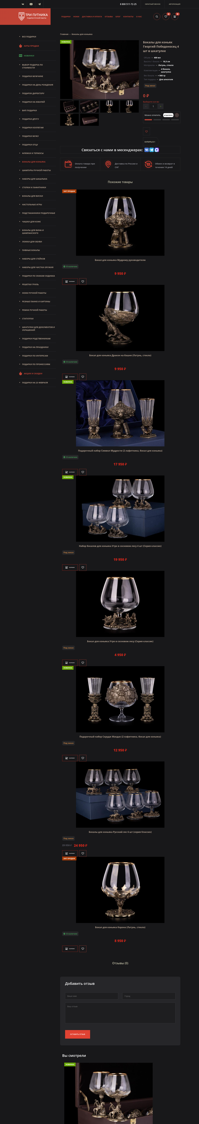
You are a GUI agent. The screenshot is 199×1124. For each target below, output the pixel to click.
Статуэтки (27, 318)
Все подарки (29, 36)
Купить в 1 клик (150, 144)
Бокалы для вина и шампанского (33, 231)
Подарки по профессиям (36, 364)
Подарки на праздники (35, 347)
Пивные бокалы (31, 250)
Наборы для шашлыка (34, 179)
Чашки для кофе (31, 221)
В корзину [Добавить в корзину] (73, 279)
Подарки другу (30, 119)
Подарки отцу (30, 144)
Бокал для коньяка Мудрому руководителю (120, 257)
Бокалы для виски (32, 196)
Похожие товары (120, 181)
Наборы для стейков (33, 258)
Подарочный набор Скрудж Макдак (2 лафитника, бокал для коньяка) (120, 734)
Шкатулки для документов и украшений (38, 328)
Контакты (128, 16)
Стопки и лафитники (34, 187)
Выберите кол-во (151, 101)
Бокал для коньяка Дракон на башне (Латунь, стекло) (120, 353)
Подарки (66, 16)
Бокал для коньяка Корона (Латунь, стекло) (120, 924)
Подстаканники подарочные (38, 213)
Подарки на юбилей (33, 102)
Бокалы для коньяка (33, 161)
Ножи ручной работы (34, 293)
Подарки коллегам (33, 127)
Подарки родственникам (36, 338)
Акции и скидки (30, 373)
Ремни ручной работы (34, 310)
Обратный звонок (152, 4)
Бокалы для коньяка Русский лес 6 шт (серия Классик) (120, 829)
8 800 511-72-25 (128, 4)
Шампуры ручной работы (36, 170)
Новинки (26, 56)
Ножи (76, 16)
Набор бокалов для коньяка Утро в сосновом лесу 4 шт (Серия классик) (120, 543)
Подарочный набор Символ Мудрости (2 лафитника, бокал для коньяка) (120, 448)
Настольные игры (32, 204)
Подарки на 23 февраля (35, 382)
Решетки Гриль (30, 284)
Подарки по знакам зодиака (38, 276)
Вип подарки (29, 110)
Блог (118, 16)
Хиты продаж (29, 46)
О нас (139, 16)
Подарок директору (33, 93)
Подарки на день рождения (37, 84)
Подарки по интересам (35, 355)
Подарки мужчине (32, 76)
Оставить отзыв (77, 1029)
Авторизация (174, 4)
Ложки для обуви (32, 241)
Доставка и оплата (92, 16)
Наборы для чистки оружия (37, 267)
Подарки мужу (30, 136)
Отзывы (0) (120, 959)
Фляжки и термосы (33, 153)
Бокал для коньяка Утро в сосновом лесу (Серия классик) (120, 638)
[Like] (90, 279)
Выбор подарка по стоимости (32, 66)
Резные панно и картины (36, 301)
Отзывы (109, 16)
